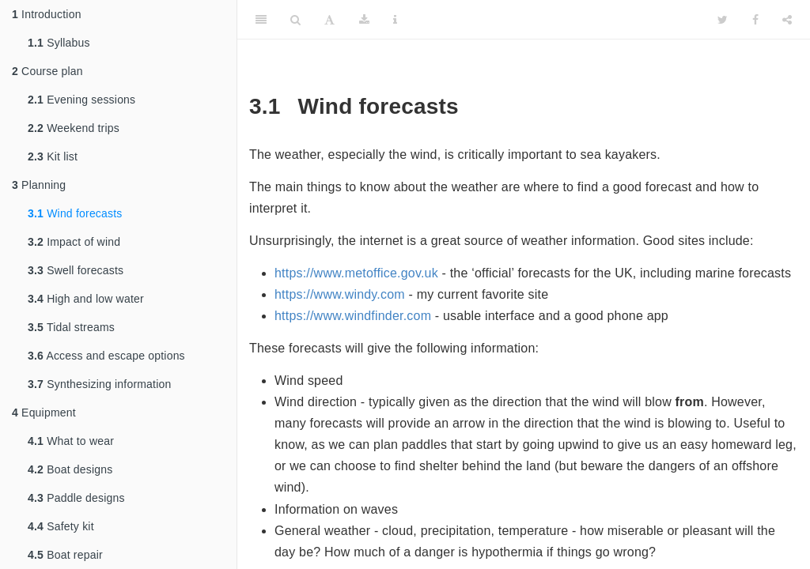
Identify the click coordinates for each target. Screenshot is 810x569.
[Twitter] (723, 20)
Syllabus (59, 42)
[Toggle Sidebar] (261, 20)
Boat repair (65, 554)
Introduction (46, 14)
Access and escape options (106, 355)
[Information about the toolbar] (395, 20)
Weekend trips (73, 128)
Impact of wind (74, 242)
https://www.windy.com (339, 294)
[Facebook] (755, 20)
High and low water (86, 298)
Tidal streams (71, 327)
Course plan (47, 71)
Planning (39, 185)
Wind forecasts (75, 213)
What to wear (71, 441)
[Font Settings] (329, 20)
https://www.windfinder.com (352, 315)
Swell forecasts (75, 270)
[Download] (364, 20)
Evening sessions (81, 99)
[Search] (295, 20)
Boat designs (70, 469)
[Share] (787, 20)
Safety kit (61, 526)
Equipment (44, 412)
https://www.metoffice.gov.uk (356, 273)
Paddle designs (76, 498)
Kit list (53, 156)
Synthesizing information (99, 384)
